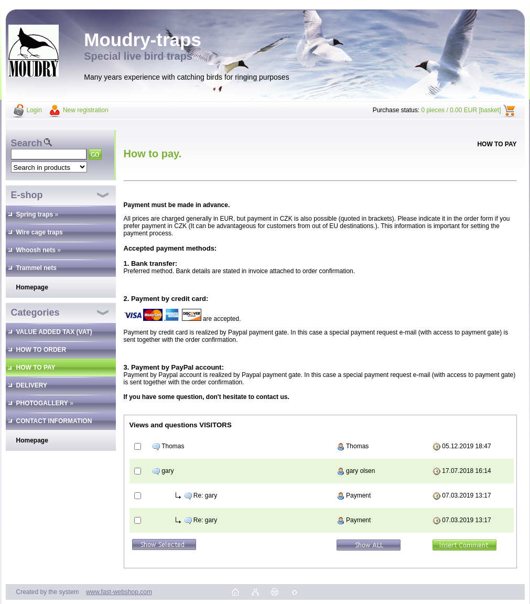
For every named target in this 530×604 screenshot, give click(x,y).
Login (34, 110)
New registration (86, 110)
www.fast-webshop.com (119, 592)
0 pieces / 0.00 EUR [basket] (461, 110)
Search (26, 143)
